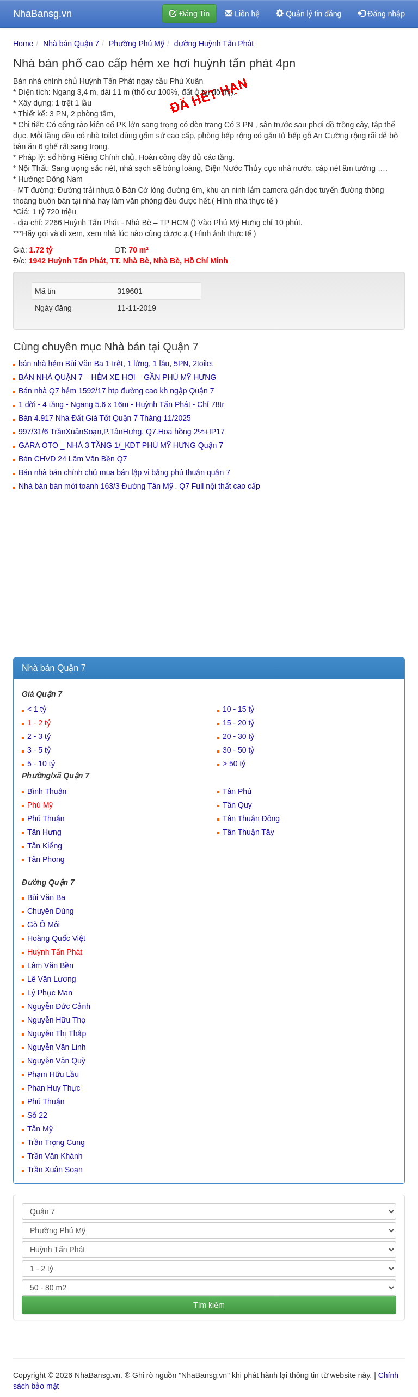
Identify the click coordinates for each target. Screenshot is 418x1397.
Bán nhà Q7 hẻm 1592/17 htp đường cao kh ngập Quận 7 (116, 390)
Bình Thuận (46, 791)
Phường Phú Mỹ (136, 43)
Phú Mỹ (40, 805)
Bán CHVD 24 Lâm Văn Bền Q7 (73, 458)
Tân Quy (237, 805)
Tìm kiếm (209, 1305)
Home (23, 43)
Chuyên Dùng (50, 911)
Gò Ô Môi (43, 924)
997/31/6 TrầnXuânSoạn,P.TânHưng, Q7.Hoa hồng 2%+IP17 (122, 431)
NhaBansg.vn (42, 13)
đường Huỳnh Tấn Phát (214, 43)
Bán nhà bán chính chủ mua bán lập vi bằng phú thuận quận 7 (124, 472)
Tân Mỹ (40, 1128)
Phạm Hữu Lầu (53, 1074)
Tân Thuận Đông (251, 818)
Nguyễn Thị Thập (56, 1033)
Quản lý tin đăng (308, 13)
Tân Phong (46, 859)
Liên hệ (242, 13)
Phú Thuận (45, 818)
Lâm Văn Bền (50, 965)
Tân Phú (237, 791)
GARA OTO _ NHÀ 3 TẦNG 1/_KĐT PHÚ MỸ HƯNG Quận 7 (121, 445)
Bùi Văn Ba (46, 897)
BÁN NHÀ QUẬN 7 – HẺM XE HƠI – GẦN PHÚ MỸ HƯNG (117, 377)
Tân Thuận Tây (248, 832)
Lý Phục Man (49, 992)
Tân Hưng (44, 832)
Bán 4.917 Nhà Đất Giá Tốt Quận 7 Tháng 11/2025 (105, 418)
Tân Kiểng (44, 845)
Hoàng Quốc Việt (56, 938)
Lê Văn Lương (51, 979)
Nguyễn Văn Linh (56, 1047)
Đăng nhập (381, 13)
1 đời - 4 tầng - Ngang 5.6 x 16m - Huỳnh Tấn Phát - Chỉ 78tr (121, 404)
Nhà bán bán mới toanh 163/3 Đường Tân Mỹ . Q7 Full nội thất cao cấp (139, 486)
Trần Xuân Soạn (55, 1169)
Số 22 (37, 1115)
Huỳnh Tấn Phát (54, 951)
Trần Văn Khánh (55, 1156)
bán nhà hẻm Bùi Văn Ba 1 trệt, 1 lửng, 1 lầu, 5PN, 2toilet (116, 363)
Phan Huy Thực (53, 1088)
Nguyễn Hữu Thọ (56, 1020)
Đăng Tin (189, 13)
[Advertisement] (209, 576)
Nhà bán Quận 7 (71, 43)
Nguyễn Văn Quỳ (56, 1060)
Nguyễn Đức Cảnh (58, 1006)
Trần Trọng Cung (56, 1142)
